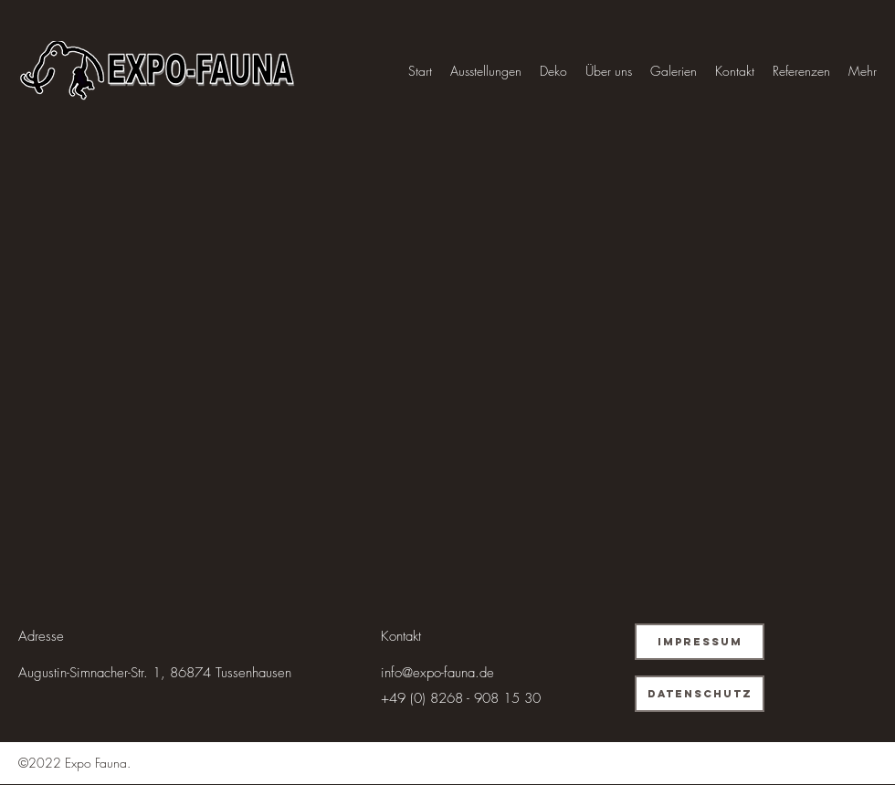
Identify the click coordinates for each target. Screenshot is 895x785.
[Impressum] (699, 641)
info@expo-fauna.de (437, 673)
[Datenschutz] (699, 693)
